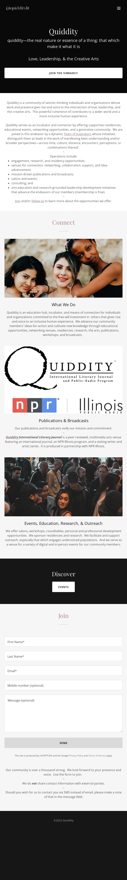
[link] (46, 8)
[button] (119, 8)
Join (17, 201)
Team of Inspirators (77, 134)
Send (63, 743)
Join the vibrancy (63, 73)
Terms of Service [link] (97, 755)
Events (63, 587)
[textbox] (63, 642)
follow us (38, 201)
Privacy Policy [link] (76, 755)
